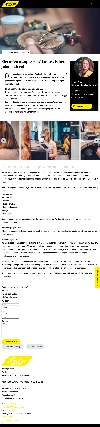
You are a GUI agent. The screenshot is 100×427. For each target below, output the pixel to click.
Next (96, 141)
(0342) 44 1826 (80, 91)
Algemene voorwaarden (11, 423)
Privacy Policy (7, 420)
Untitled (5, 291)
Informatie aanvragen (12, 297)
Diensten (7, 53)
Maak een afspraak (83, 106)
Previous (4, 141)
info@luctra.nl (80, 98)
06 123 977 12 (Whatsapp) (84, 94)
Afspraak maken (10, 294)
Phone (5, 307)
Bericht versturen (11, 345)
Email (4, 314)
